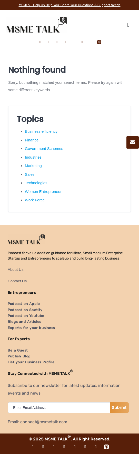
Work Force (35, 200)
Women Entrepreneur (43, 191)
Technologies (36, 183)
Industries (33, 157)
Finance (31, 140)
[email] (60, 407)
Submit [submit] (119, 407)
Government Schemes (44, 148)
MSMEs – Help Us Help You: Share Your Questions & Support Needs (70, 5)
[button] (128, 24)
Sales (30, 174)
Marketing (33, 165)
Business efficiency (41, 131)
